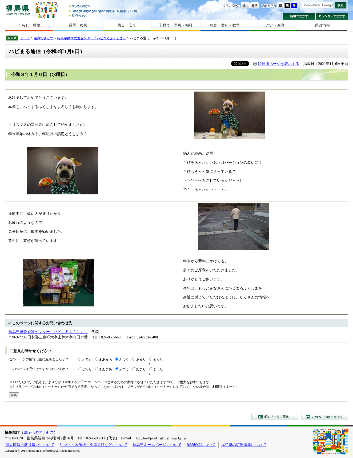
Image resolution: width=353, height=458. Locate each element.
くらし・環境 (29, 25)
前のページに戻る (274, 416)
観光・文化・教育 (225, 25)
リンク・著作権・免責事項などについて (93, 445)
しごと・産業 (273, 25)
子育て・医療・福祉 (176, 25)
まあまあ (105, 359)
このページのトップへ (324, 416)
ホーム (25, 38)
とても (87, 359)
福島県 (18, 9)
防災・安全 (126, 25)
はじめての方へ (104, 6)
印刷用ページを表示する (278, 64)
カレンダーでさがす (332, 16)
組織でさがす (299, 16)
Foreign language (104, 11)
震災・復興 (78, 25)
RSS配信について (201, 445)
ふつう (124, 359)
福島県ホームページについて (156, 445)
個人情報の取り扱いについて (29, 445)
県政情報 (322, 25)
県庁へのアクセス (39, 432)
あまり (141, 359)
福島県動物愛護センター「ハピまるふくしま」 (91, 38)
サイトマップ (104, 15)
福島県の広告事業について (243, 445)
